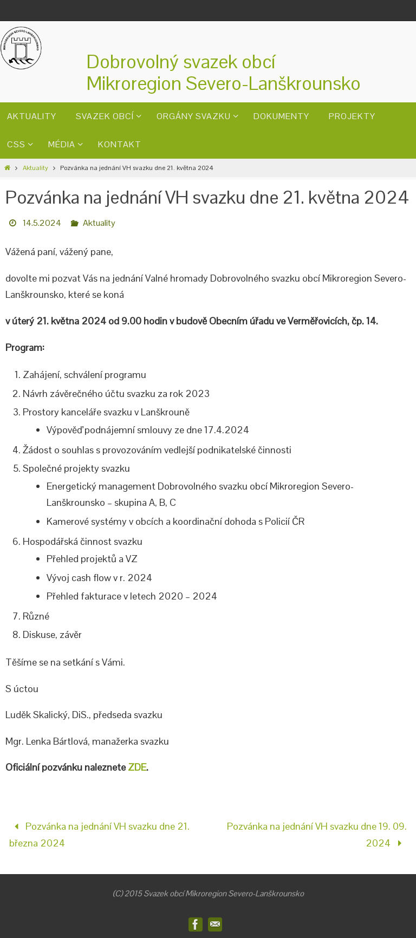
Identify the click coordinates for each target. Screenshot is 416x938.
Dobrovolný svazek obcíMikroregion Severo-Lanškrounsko (224, 72)
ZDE (137, 767)
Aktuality (35, 168)
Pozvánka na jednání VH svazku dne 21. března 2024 (99, 834)
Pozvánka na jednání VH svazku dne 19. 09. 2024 (317, 834)
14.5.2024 (42, 223)
